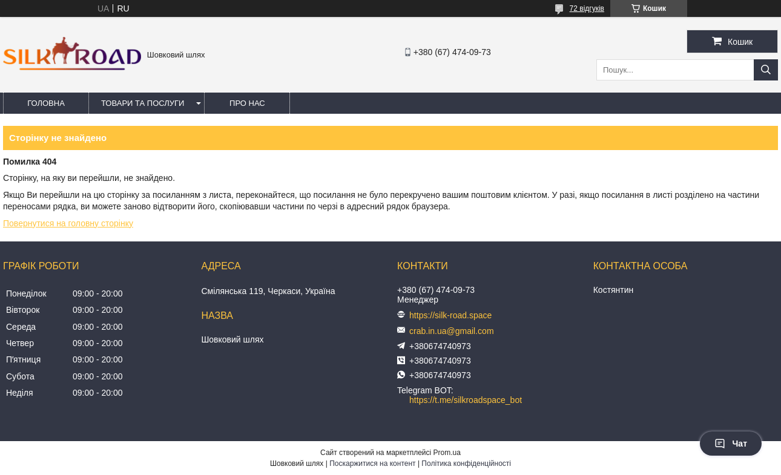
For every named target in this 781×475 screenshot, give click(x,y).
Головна (46, 103)
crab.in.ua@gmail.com (451, 331)
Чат (730, 443)
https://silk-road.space (450, 315)
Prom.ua (447, 452)
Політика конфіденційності (466, 463)
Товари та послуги (142, 103)
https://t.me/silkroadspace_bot (465, 400)
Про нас (247, 103)
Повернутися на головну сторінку (68, 223)
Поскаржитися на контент (372, 463)
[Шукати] (766, 69)
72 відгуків (587, 8)
